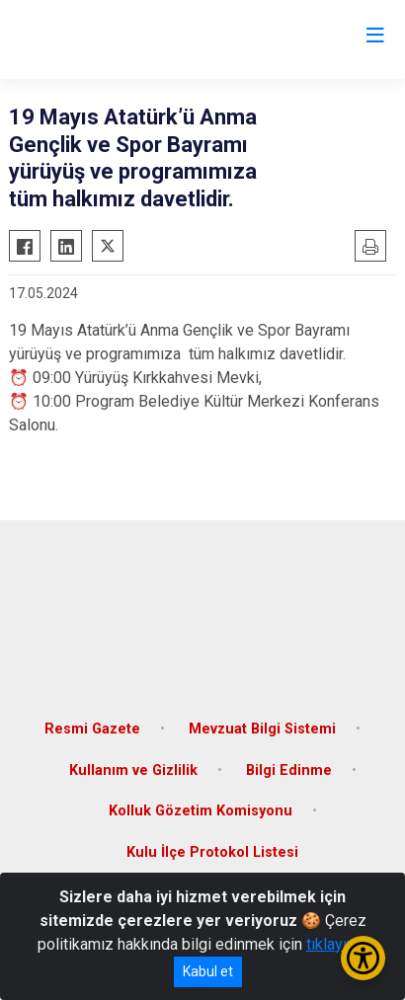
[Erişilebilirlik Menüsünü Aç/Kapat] (363, 958)
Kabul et (208, 971)
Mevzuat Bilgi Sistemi (262, 729)
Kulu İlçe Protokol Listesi (212, 852)
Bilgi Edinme (289, 770)
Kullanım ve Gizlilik (133, 770)
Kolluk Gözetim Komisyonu (200, 811)
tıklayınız (336, 944)
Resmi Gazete (92, 729)
